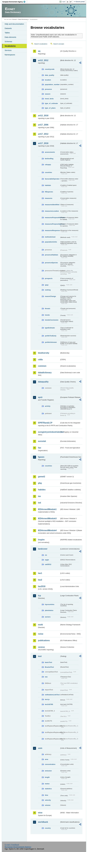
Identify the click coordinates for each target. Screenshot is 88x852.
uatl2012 (48, 564)
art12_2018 (43, 116)
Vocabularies (10, 46)
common (42, 366)
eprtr (40, 397)
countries (48, 172)
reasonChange (50, 296)
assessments (50, 152)
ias (39, 496)
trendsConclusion (51, 320)
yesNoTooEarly (50, 336)
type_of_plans (50, 108)
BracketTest (49, 667)
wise (40, 813)
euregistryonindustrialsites (49, 432)
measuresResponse (52, 230)
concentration (50, 764)
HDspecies (49, 192)
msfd (40, 625)
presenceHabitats (51, 255)
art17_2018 (43, 143)
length (47, 777)
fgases (41, 457)
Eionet (14, 19)
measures (48, 198)
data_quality (49, 75)
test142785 (49, 704)
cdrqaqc (48, 164)
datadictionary (45, 372)
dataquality (43, 382)
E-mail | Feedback (12, 845)
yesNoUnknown (51, 342)
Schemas (8, 42)
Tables (7, 33)
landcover (42, 549)
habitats (48, 185)
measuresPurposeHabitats (52, 217)
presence (48, 89)
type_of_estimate (51, 103)
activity (47, 406)
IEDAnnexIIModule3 (47, 518)
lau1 (40, 573)
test (39, 656)
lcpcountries (49, 604)
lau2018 (41, 586)
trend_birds (49, 99)
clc (46, 555)
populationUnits (51, 242)
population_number (52, 84)
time (46, 795)
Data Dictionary (23, 19)
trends (47, 315)
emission (48, 771)
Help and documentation (14, 24)
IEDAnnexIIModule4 (47, 530)
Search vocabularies (40, 44)
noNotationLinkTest (52, 695)
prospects (48, 278)
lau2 (40, 580)
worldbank (43, 822)
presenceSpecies (51, 263)
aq (39, 51)
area (46, 759)
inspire (41, 540)
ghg (40, 483)
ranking (48, 290)
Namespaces (10, 55)
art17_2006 (43, 125)
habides (41, 490)
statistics (48, 789)
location (48, 80)
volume (47, 805)
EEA (15, 1)
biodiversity (43, 353)
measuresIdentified (52, 205)
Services (8, 50)
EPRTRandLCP (45, 423)
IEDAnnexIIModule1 (47, 509)
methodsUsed (50, 237)
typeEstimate (50, 328)
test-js (47, 699)
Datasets (8, 28)
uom (40, 748)
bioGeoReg (49, 159)
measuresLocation (52, 211)
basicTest (48, 662)
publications (44, 640)
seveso (41, 647)
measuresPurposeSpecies (52, 224)
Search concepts (58, 44)
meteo (47, 784)
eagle (47, 560)
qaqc (47, 285)
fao (39, 448)
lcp (39, 596)
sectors (48, 617)
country (48, 828)
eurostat (42, 441)
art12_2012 (43, 60)
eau (46, 677)
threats (47, 308)
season (47, 94)
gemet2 (41, 477)
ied (39, 503)
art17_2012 (43, 134)
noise (40, 634)
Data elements (10, 37)
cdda (40, 359)
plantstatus (49, 610)
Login (63, 1)
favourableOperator (52, 179)
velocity (48, 800)
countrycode (49, 69)
